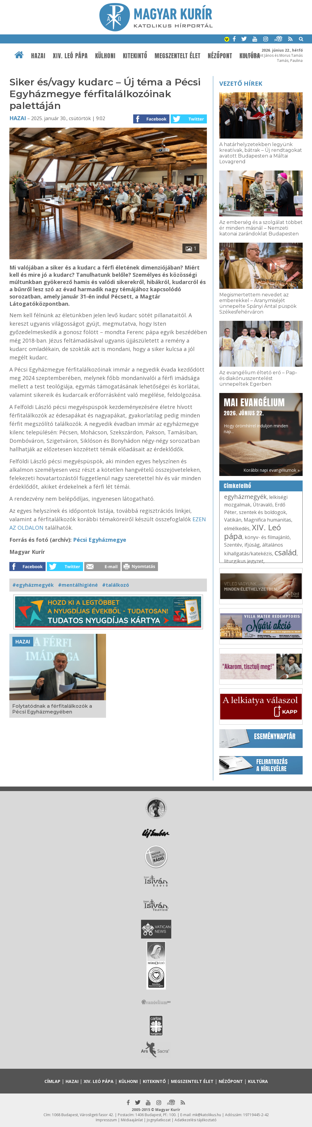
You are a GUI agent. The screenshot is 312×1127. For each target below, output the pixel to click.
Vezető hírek (240, 83)
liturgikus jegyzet (243, 561)
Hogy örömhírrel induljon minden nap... (256, 415)
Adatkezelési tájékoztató (196, 1119)
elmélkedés (236, 528)
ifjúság (252, 544)
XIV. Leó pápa (70, 55)
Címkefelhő (237, 486)
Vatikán (232, 519)
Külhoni (105, 55)
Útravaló (262, 504)
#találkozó (115, 585)
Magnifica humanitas (267, 519)
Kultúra (258, 1081)
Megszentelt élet (178, 55)
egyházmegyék (245, 497)
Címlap (52, 1081)
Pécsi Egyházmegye (99, 539)
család (286, 552)
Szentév (233, 544)
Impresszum (106, 1119)
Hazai (38, 55)
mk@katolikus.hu (206, 1114)
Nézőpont (220, 55)
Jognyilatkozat (159, 1119)
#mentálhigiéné (78, 585)
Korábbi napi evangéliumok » (271, 470)
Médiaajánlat (132, 1119)
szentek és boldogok (262, 512)
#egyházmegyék (33, 585)
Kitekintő (135, 55)
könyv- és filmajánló (267, 537)
